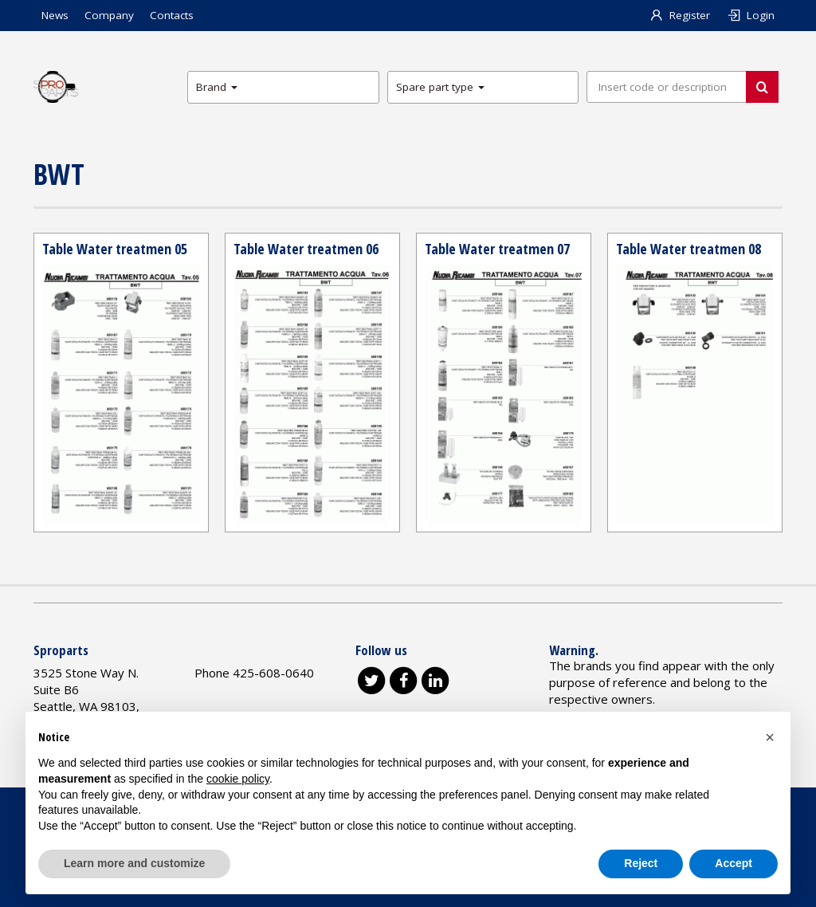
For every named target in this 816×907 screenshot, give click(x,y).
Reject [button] (640, 863)
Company (109, 15)
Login (750, 15)
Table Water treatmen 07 (497, 248)
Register (680, 15)
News (55, 15)
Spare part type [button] (440, 87)
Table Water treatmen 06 (306, 248)
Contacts (172, 15)
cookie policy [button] (237, 778)
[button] (770, 737)
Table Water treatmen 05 (114, 248)
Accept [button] (733, 863)
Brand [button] (216, 87)
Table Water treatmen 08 (688, 248)
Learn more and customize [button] (134, 863)
